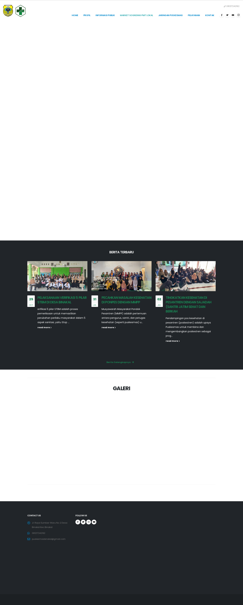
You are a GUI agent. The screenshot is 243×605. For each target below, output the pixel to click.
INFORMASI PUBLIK (105, 15)
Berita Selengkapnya (120, 362)
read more (44, 327)
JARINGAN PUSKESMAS (170, 15)
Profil (86, 15)
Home (75, 15)
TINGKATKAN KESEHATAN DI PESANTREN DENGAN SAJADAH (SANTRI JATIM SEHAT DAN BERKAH (188, 304)
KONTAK (209, 15)
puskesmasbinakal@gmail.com (49, 539)
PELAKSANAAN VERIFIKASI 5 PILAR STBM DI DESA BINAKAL (62, 300)
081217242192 (39, 533)
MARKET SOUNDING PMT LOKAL (136, 15)
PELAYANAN (194, 15)
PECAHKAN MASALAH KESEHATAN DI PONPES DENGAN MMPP (126, 300)
